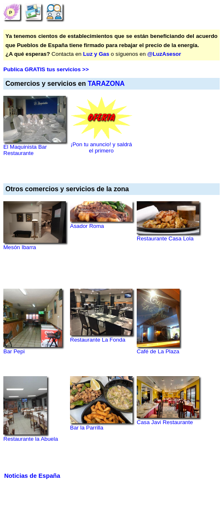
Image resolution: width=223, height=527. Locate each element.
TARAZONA (106, 83)
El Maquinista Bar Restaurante (25, 150)
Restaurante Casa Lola (165, 238)
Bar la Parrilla (86, 428)
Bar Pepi (14, 351)
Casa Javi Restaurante (165, 422)
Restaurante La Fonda (97, 340)
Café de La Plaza (158, 351)
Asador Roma (87, 226)
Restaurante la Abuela (30, 439)
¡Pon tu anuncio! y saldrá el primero (101, 147)
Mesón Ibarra (19, 247)
